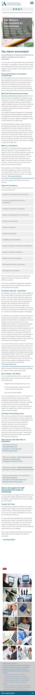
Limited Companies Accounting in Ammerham (17, 685)
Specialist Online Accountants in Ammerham (15, 669)
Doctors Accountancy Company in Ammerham (17, 687)
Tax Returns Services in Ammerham (14, 674)
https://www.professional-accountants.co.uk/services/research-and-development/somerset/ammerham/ (14, 480)
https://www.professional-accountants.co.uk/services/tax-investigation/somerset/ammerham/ (17, 459)
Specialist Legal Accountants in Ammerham (16, 680)
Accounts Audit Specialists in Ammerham (16, 676)
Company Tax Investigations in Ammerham (16, 678)
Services (5, 673)
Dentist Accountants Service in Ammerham (16, 689)
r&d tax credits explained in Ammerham (15, 682)
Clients (5, 684)
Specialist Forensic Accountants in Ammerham (16, 667)
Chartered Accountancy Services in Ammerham (16, 665)
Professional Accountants (10, 663)
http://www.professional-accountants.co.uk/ (13, 96)
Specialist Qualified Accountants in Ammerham (16, 671)
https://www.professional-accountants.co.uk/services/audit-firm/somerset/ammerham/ (12, 449)
